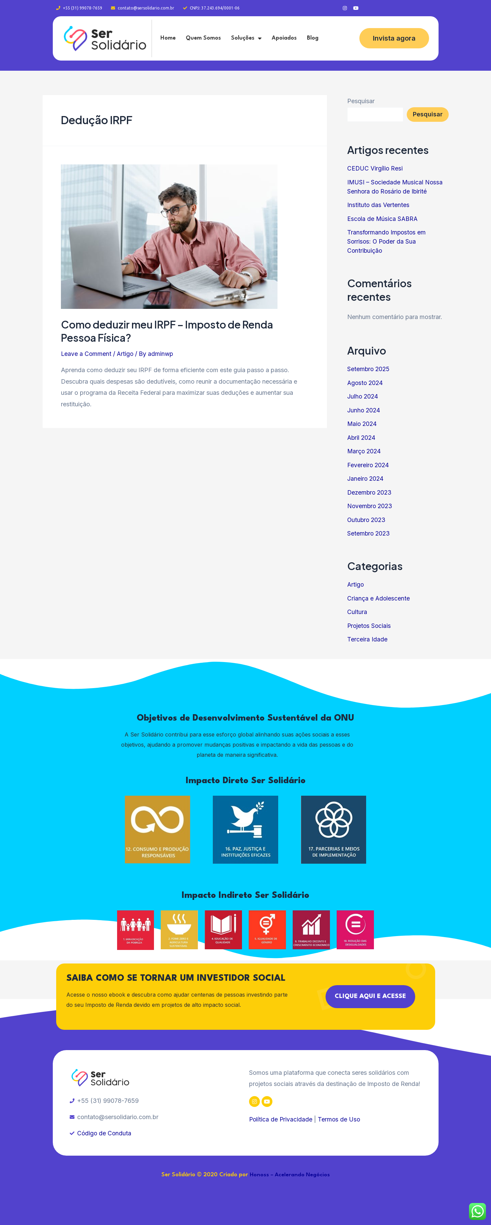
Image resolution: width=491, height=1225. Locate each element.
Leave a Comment (86, 353)
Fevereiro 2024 (368, 465)
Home (168, 38)
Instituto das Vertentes (378, 204)
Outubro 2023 (367, 519)
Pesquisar (361, 101)
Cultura (357, 611)
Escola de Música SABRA (383, 218)
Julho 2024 (363, 396)
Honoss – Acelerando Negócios (289, 1175)
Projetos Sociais (369, 625)
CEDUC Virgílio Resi (375, 168)
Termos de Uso (340, 1119)
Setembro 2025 (369, 368)
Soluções (246, 38)
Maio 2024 (362, 423)
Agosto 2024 (365, 382)
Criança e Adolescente (378, 598)
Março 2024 (364, 451)
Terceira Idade (367, 639)
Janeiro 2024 (365, 478)
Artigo (126, 353)
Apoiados (284, 38)
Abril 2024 (362, 437)
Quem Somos (203, 38)
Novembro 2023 (370, 505)
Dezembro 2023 (370, 492)
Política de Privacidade (281, 1119)
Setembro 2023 (369, 533)
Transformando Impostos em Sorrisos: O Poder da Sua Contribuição (387, 241)
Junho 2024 (364, 410)
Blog (312, 38)
